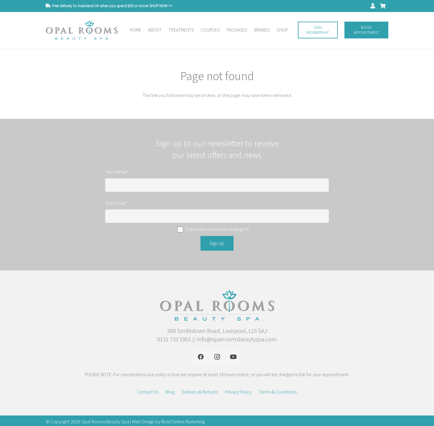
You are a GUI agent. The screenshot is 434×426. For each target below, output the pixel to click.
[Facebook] (200, 356)
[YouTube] (233, 356)
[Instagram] (217, 356)
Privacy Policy (238, 392)
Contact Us (147, 392)
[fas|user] (374, 5)
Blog (170, 392)
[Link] (82, 30)
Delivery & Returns (200, 392)
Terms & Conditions (278, 392)
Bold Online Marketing (183, 421)
